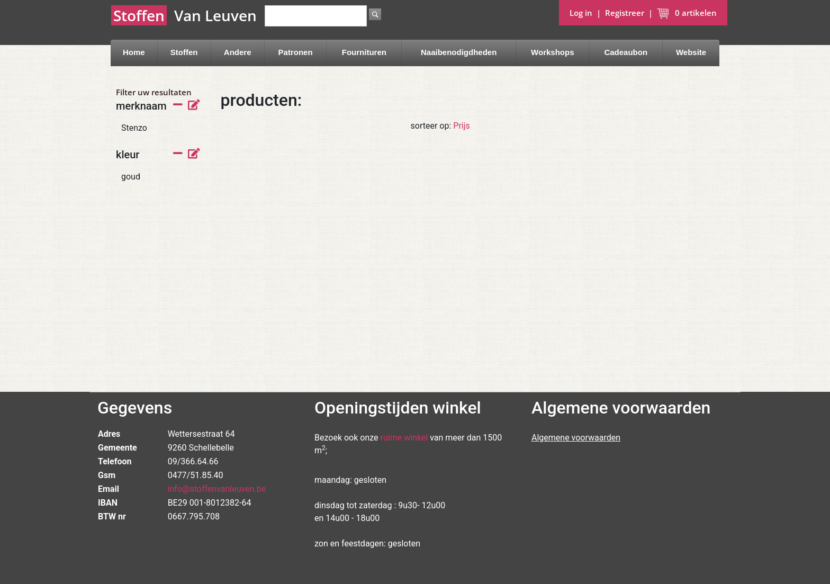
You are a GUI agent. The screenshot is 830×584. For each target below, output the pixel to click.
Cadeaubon (625, 52)
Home (134, 52)
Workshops (552, 52)
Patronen (295, 52)
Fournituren (364, 52)
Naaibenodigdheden (459, 52)
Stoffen (184, 52)
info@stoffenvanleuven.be (217, 489)
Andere (237, 52)
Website (691, 52)
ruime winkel (404, 438)
